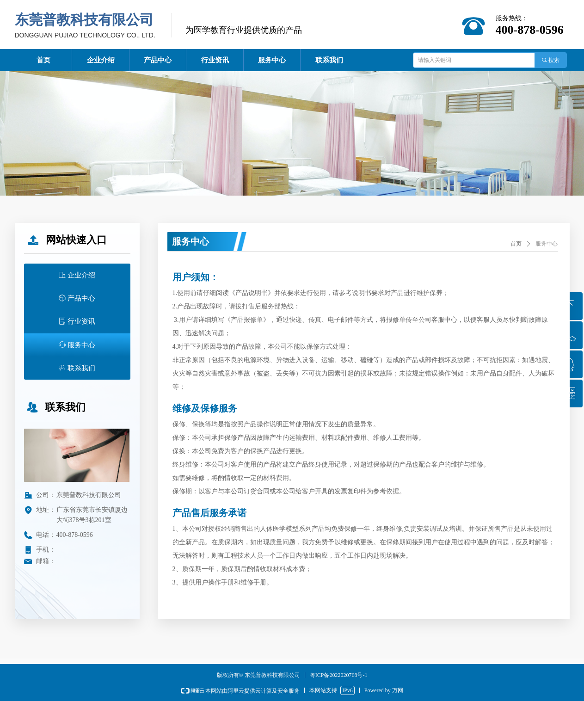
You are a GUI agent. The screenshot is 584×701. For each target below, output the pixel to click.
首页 (516, 243)
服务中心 (546, 243)
